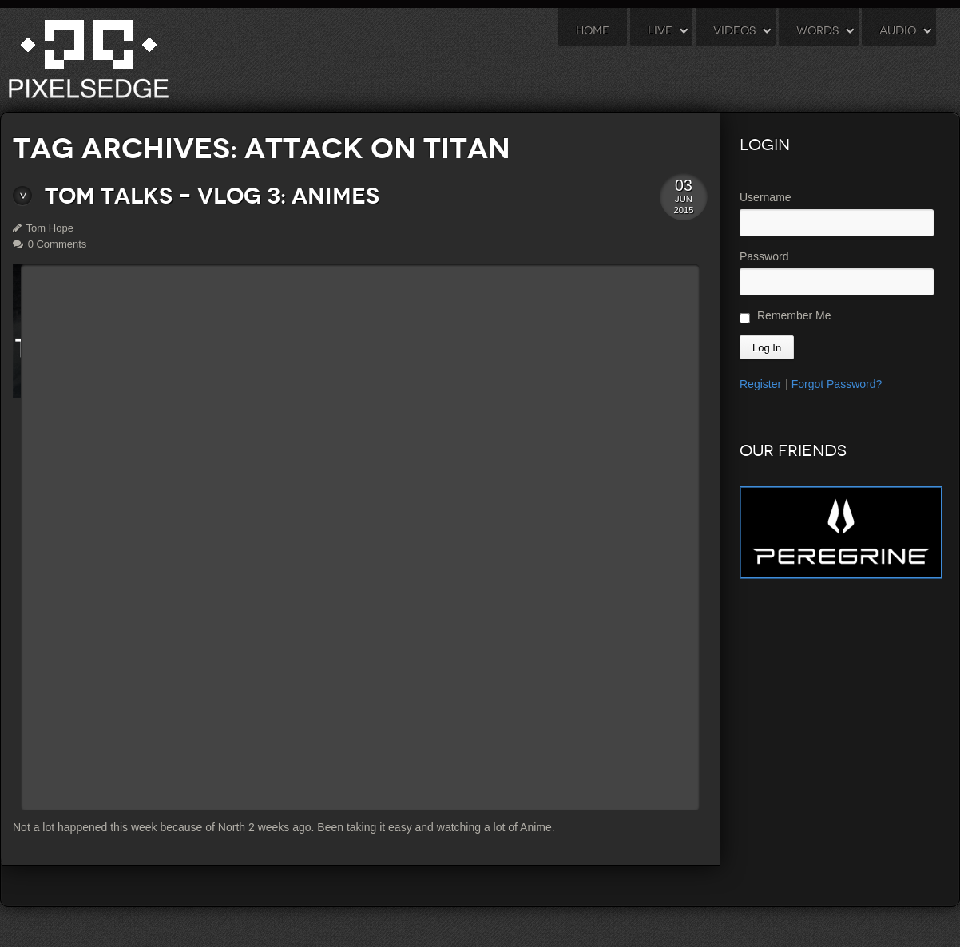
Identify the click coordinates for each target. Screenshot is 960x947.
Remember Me (785, 316)
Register (760, 384)
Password (764, 256)
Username (765, 197)
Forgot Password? (837, 384)
